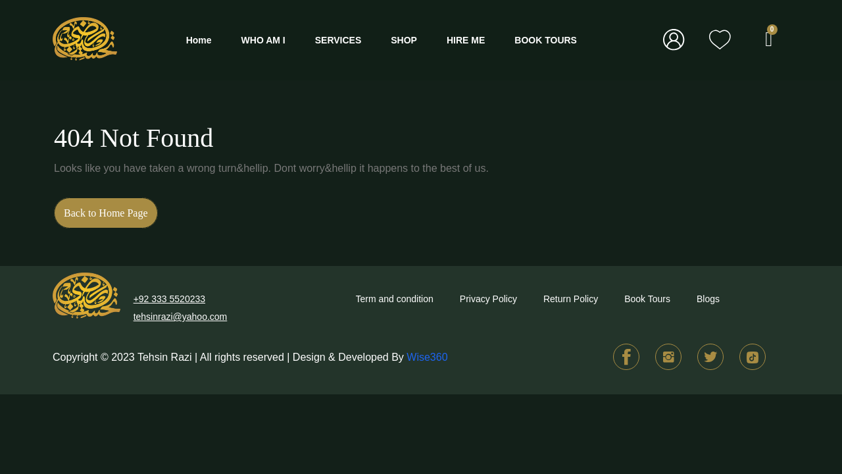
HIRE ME (466, 40)
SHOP (404, 40)
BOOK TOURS (545, 40)
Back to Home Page (111, 208)
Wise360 (427, 357)
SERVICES (338, 40)
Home (199, 40)
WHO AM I (263, 40)
